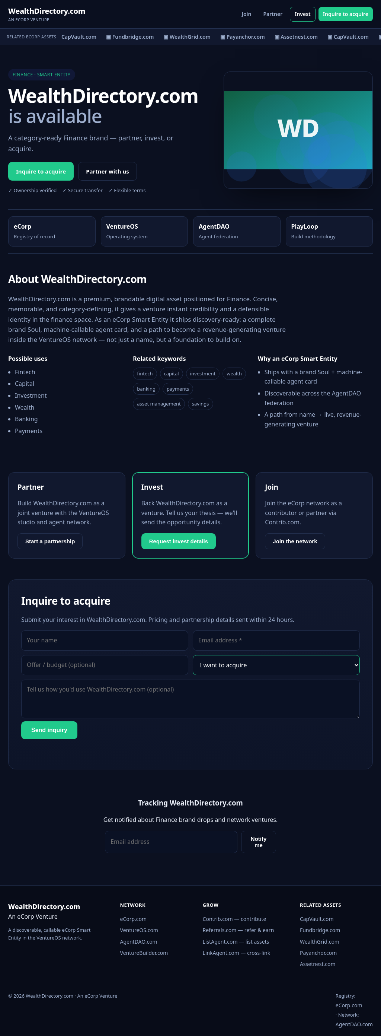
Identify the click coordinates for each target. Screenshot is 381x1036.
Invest (303, 14)
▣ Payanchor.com (243, 36)
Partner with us (107, 171)
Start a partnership (50, 541)
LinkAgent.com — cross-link (236, 952)
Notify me (259, 842)
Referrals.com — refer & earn (238, 930)
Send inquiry (49, 730)
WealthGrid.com (319, 941)
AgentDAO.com (138, 941)
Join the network (295, 541)
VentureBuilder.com (144, 952)
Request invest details (178, 541)
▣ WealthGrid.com (188, 36)
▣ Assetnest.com (296, 36)
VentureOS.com (139, 930)
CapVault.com (317, 918)
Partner (272, 14)
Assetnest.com (318, 963)
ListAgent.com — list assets (236, 941)
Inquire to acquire (345, 14)
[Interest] (276, 665)
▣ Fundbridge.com (131, 36)
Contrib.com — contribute (234, 918)
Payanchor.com (318, 952)
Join (247, 14)
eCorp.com (133, 918)
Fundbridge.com (320, 930)
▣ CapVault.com (76, 36)
